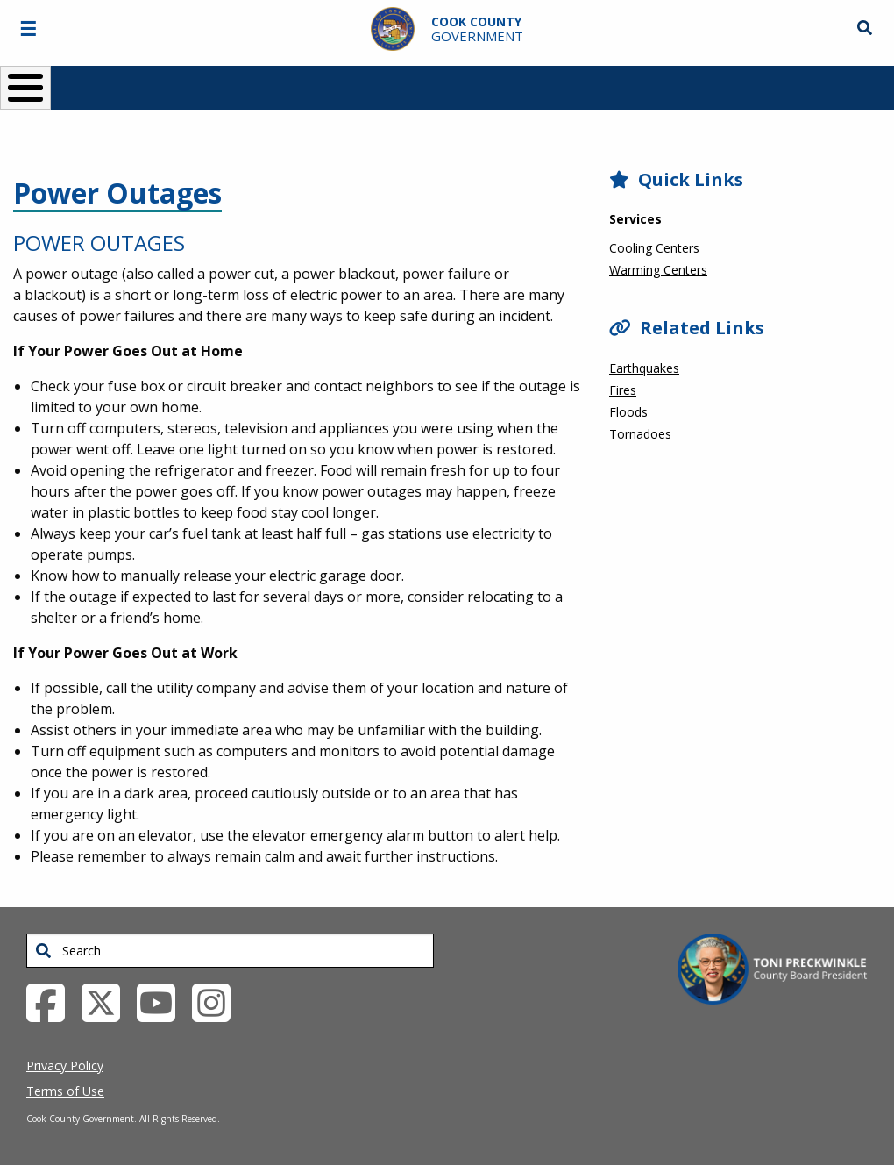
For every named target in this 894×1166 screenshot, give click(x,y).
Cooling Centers (654, 248)
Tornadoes (640, 434)
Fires (622, 390)
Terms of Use (65, 1091)
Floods (628, 412)
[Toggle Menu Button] (25, 88)
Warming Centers (658, 269)
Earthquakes (644, 368)
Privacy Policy (64, 1065)
